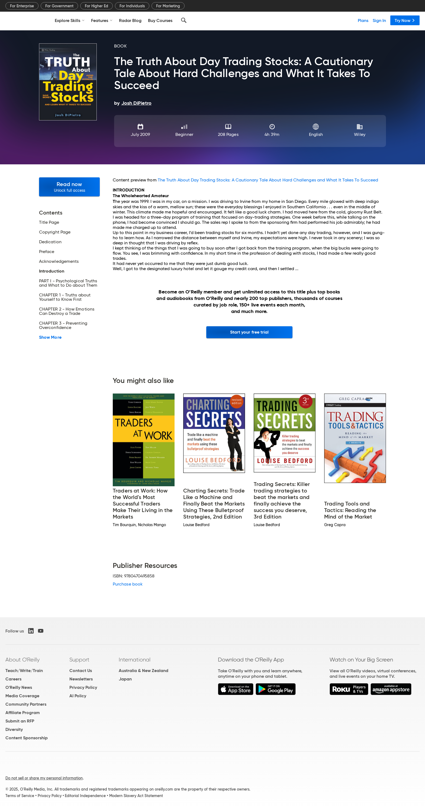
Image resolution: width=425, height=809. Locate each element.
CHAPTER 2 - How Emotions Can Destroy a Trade (66, 311)
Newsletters (81, 679)
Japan (125, 679)
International (134, 659)
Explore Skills (70, 20)
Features (101, 20)
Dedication (50, 242)
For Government (59, 6)
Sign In (379, 20)
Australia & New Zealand (143, 670)
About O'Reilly (22, 659)
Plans (363, 20)
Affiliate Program (22, 712)
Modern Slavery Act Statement (136, 795)
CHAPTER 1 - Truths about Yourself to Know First (65, 297)
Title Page (49, 222)
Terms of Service (19, 795)
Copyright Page (54, 232)
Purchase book (128, 584)
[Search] (184, 20)
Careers (13, 679)
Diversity (14, 729)
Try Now (405, 20)
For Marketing (168, 6)
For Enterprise (22, 6)
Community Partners (25, 704)
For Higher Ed (96, 6)
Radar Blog (130, 20)
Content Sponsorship (26, 738)
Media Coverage (22, 696)
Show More (50, 337)
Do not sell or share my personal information (44, 778)
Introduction (51, 271)
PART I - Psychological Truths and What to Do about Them (68, 283)
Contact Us (80, 670)
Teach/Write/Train (24, 670)
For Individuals (132, 6)
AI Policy (77, 696)
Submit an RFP (19, 721)
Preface (46, 252)
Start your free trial (249, 332)
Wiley (359, 134)
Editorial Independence (85, 795)
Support (79, 659)
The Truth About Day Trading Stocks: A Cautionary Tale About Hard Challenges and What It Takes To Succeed (268, 180)
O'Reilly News (18, 687)
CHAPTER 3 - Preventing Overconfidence (63, 325)
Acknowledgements (59, 261)
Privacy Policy (83, 687)
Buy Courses (160, 20)
